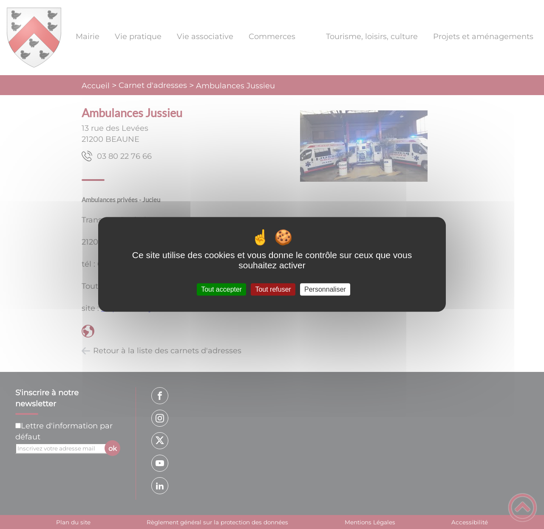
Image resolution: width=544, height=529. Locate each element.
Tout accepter (221, 289)
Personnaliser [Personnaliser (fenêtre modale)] (325, 289)
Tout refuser (273, 289)
